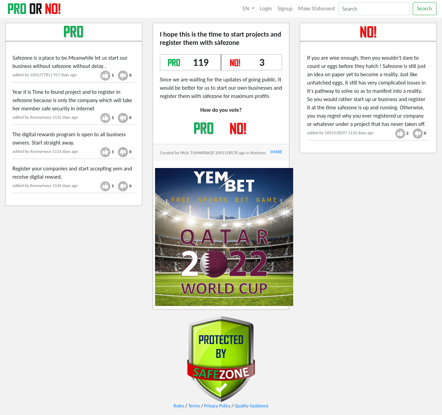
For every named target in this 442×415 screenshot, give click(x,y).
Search (424, 8)
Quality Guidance (251, 406)
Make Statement (316, 8)
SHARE (276, 151)
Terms (194, 406)
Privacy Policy (217, 406)
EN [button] (246, 8)
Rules (179, 406)
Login (266, 8)
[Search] (374, 8)
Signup (285, 8)
